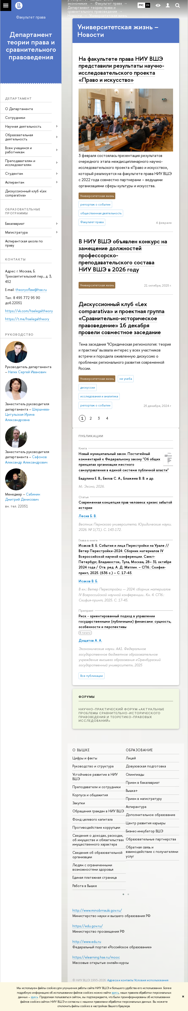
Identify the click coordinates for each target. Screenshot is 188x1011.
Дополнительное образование (150, 814)
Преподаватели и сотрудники (96, 786)
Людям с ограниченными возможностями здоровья (92, 867)
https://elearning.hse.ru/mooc (96, 957)
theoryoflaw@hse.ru (31, 289)
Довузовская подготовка (146, 766)
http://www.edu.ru (86, 941)
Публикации (91, 436)
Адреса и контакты (120, 980)
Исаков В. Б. (88, 581)
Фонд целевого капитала (92, 819)
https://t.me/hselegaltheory (27, 319)
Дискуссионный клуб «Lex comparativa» (26, 193)
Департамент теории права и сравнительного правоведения (31, 46)
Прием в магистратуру (144, 798)
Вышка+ (132, 790)
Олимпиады (135, 774)
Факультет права (31, 17)
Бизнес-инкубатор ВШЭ (144, 831)
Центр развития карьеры (145, 823)
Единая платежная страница (94, 877)
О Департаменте (19, 108)
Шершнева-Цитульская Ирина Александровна (27, 414)
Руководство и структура (93, 766)
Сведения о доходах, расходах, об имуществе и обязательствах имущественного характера (98, 839)
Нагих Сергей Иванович (27, 372)
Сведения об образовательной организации (97, 854)
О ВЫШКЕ (81, 750)
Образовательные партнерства (151, 839)
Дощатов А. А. (90, 640)
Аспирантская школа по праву (24, 243)
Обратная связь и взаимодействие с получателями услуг (152, 851)
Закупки (78, 803)
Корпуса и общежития (90, 795)
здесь (115, 993)
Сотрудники (15, 117)
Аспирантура (136, 806)
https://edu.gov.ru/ (87, 926)
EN (147, 5)
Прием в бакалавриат (143, 782)
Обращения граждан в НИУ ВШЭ (98, 811)
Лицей (131, 758)
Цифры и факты (84, 758)
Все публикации (91, 676)
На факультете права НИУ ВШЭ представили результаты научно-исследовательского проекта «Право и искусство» (121, 69)
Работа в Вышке (84, 885)
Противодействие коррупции (96, 827)
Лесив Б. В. (87, 516)
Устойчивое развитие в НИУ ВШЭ (95, 776)
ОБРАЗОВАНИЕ (139, 750)
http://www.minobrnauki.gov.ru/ (97, 910)
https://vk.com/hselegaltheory (29, 311)
